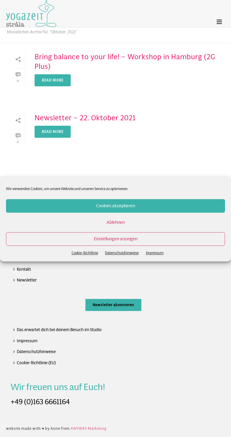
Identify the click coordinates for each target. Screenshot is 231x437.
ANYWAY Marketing (88, 428)
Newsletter (25, 280)
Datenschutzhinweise (122, 252)
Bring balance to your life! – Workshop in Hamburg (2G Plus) (125, 61)
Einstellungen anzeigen (115, 238)
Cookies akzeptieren (115, 205)
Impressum (155, 252)
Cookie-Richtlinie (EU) (34, 363)
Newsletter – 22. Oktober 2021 (85, 118)
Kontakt (22, 269)
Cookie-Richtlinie (85, 252)
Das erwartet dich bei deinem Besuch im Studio (57, 330)
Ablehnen (115, 222)
